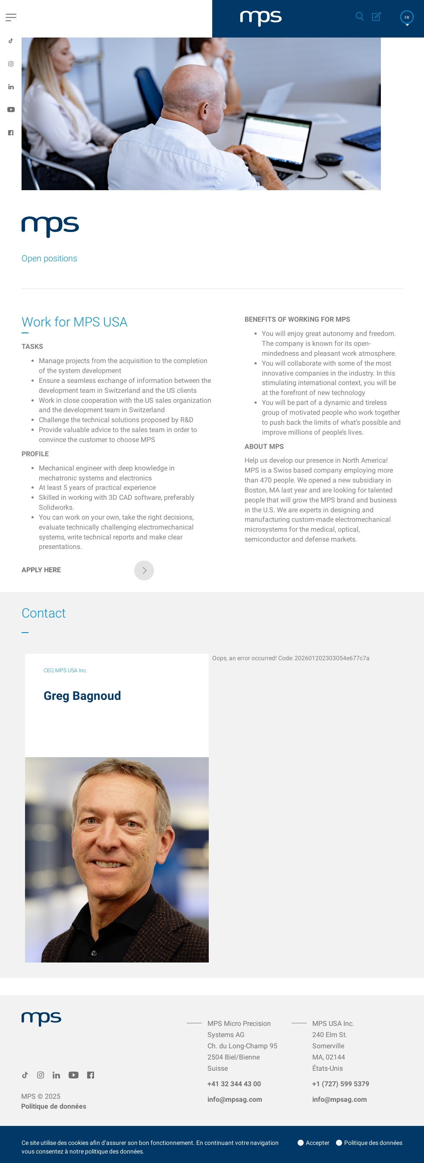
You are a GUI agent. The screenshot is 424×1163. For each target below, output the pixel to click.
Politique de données (53, 1106)
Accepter (318, 1142)
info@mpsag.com (234, 1099)
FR (407, 17)
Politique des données (373, 1142)
